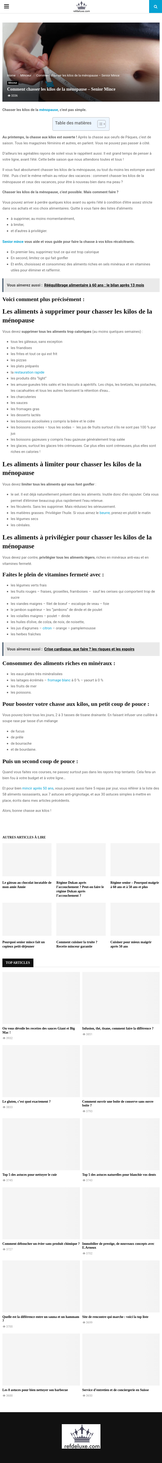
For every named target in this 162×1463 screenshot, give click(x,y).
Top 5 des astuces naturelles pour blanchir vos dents (119, 1174)
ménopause (48, 110)
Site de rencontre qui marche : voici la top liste (115, 1317)
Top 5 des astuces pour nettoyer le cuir (29, 1174)
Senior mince (13, 242)
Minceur (12, 83)
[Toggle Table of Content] (99, 124)
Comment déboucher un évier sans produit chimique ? (41, 1244)
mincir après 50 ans (37, 788)
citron (47, 628)
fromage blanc (58, 680)
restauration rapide (29, 372)
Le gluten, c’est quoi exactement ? (26, 1101)
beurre (104, 513)
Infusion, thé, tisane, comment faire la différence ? (118, 1028)
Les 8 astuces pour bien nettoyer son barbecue (35, 1390)
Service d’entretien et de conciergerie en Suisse (115, 1390)
